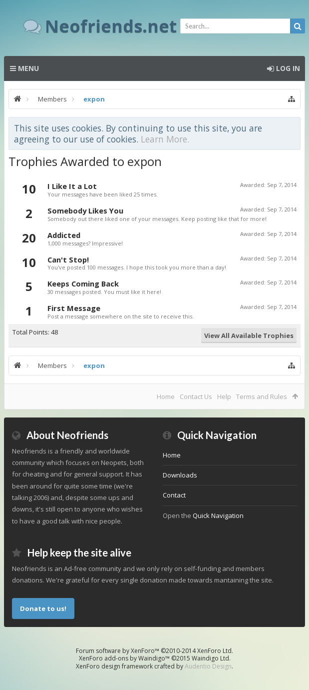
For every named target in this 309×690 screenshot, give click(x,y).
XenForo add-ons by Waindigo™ (124, 658)
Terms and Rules (261, 396)
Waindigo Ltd (210, 658)
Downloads (180, 475)
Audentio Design (208, 666)
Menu (24, 68)
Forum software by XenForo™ (154, 650)
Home (166, 396)
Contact (174, 495)
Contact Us (196, 396)
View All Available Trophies (249, 335)
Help (224, 396)
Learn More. (165, 139)
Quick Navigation (218, 515)
